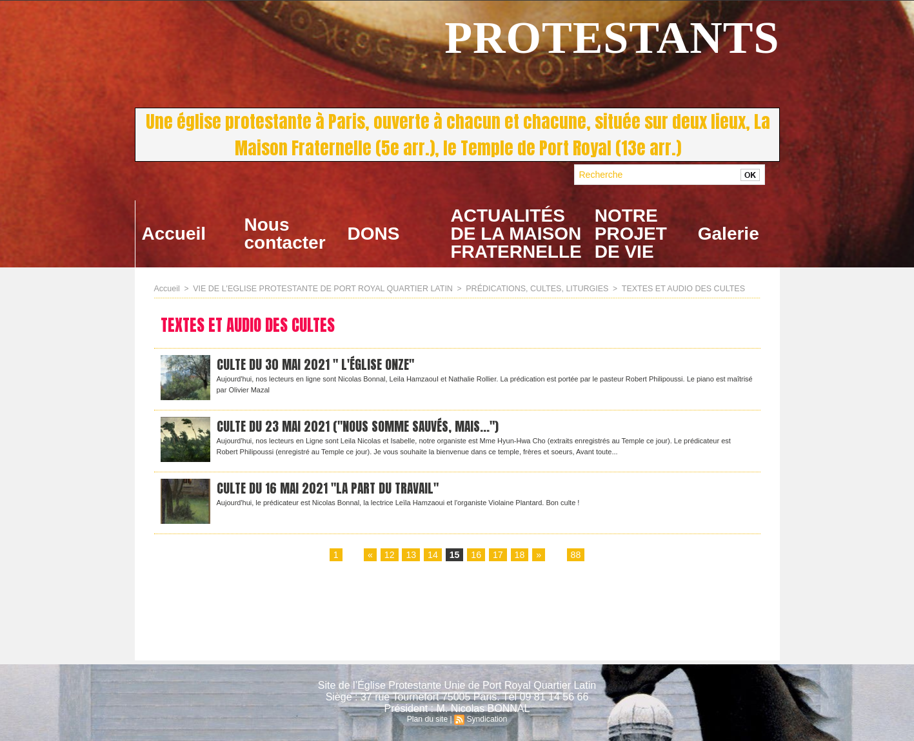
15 (455, 555)
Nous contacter (285, 234)
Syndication (486, 719)
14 (433, 555)
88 (575, 555)
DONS (374, 234)
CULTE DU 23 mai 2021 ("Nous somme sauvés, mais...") (361, 427)
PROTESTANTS (611, 38)
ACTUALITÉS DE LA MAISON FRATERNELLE (516, 234)
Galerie (728, 234)
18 (519, 555)
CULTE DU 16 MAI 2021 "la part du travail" (331, 489)
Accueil (174, 234)
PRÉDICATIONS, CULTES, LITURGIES (523, 288)
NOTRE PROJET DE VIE (631, 234)
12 (389, 555)
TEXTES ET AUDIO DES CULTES (663, 288)
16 (476, 555)
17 (498, 555)
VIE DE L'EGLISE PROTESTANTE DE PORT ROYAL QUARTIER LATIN (317, 288)
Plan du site (428, 719)
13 (411, 555)
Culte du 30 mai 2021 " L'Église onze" (318, 365)
